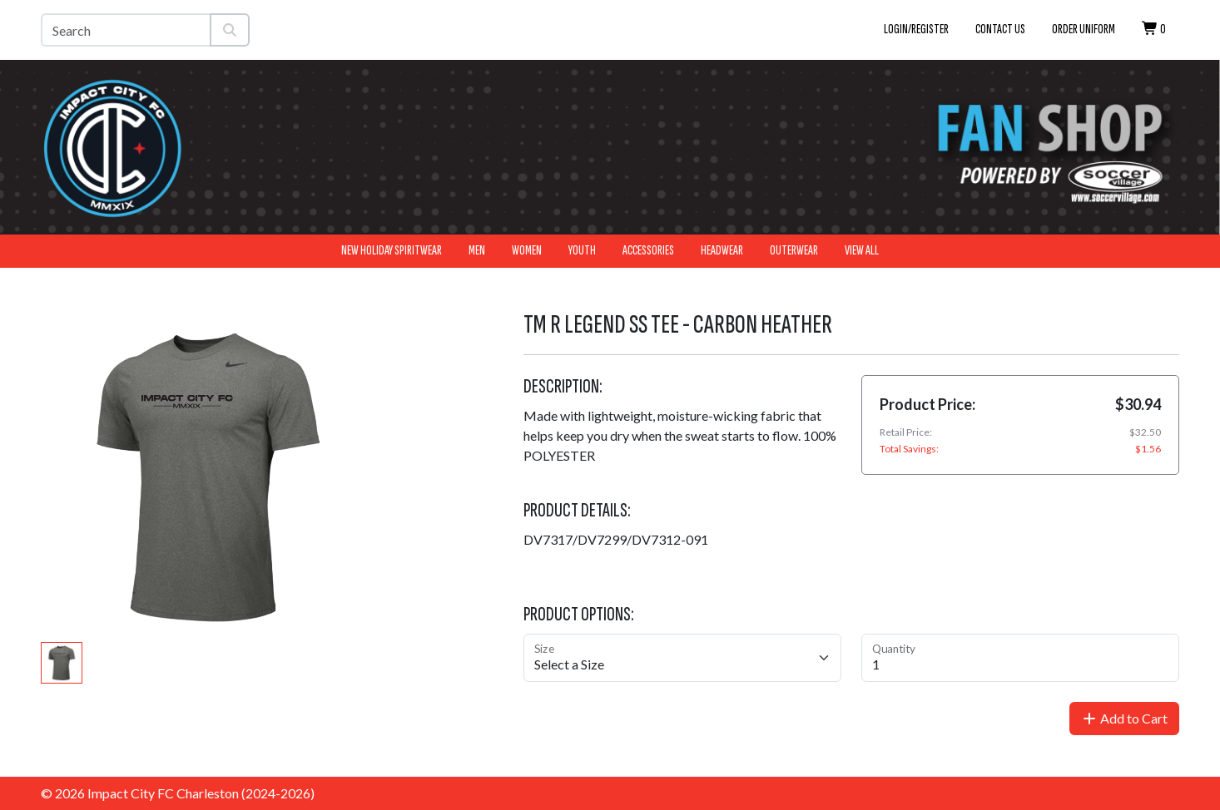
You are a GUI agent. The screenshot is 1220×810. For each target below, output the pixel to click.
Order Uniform (1083, 29)
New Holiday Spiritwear (391, 251)
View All (862, 251)
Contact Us (1000, 29)
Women (527, 251)
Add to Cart (1124, 718)
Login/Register (916, 29)
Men (477, 251)
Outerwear (794, 251)
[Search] (126, 30)
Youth (582, 251)
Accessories (648, 251)
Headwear (722, 251)
